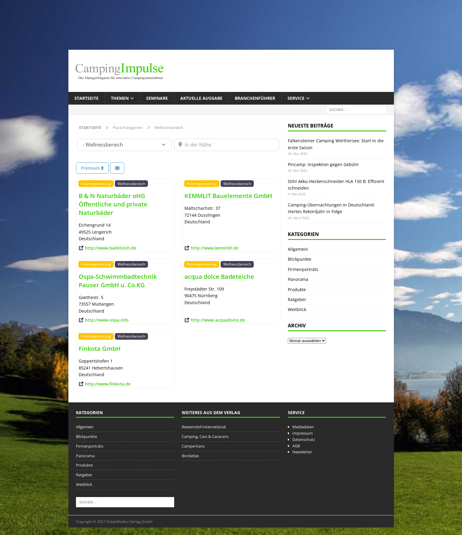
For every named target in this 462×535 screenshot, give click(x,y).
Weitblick (297, 309)
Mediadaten (303, 427)
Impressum (302, 433)
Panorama (298, 279)
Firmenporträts (303, 269)
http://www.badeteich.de (110, 248)
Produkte (297, 289)
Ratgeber (297, 299)
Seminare (157, 98)
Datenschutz (303, 439)
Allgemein (298, 249)
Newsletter (302, 452)
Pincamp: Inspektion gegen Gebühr (323, 164)
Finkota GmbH (100, 349)
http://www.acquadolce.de (218, 320)
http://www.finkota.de (107, 384)
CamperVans (193, 446)
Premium (92, 168)
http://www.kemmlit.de (214, 248)
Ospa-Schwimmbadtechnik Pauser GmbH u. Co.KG (118, 280)
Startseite (86, 98)
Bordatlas (190, 455)
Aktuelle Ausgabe (201, 98)
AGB (296, 445)
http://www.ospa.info (107, 320)
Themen (120, 98)
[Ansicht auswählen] (117, 168)
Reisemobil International (204, 427)
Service (296, 98)
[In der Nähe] (226, 145)
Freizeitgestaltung (96, 183)
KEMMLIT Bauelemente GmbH (228, 196)
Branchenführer (255, 98)
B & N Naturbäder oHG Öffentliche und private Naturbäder (113, 204)
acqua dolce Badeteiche (219, 276)
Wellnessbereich (131, 183)
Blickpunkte (299, 259)
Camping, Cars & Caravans (205, 436)
